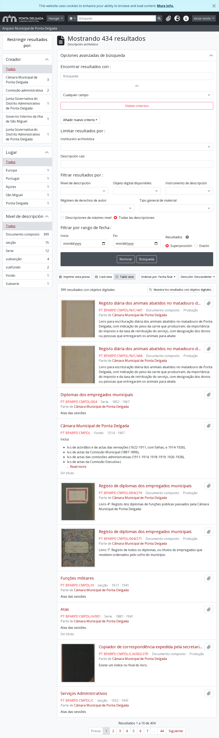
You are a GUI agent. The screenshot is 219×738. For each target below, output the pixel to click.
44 (162, 731)
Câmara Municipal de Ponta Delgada (27, 79)
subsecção (27, 260)
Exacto (204, 246)
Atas (65, 609)
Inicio (65, 235)
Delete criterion (137, 106)
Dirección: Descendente (196, 277)
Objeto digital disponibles (132, 183)
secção (27, 243)
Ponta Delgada (27, 204)
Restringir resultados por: (27, 42)
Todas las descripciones (136, 217)
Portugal (27, 179)
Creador (13, 59)
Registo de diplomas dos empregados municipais (145, 485)
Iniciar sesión (203, 18)
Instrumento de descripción (186, 183)
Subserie (27, 284)
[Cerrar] (214, 5)
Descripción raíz (73, 156)
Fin (115, 235)
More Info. (165, 6)
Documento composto (27, 235)
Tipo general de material (158, 200)
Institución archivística (77, 139)
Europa (27, 171)
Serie (27, 251)
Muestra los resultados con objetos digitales (180, 290)
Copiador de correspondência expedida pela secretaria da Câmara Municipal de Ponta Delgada (151, 646)
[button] (168, 18)
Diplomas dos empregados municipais (97, 394)
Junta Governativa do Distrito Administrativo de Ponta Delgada (27, 103)
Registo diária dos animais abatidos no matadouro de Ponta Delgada (151, 303)
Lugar (11, 152)
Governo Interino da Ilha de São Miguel (27, 118)
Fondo (27, 276)
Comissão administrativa (27, 91)
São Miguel (27, 196)
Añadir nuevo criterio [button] (79, 120)
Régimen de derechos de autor (84, 200)
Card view (103, 277)
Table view (124, 277)
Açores (27, 187)
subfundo (27, 268)
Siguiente (176, 731)
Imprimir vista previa (74, 277)
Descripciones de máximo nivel (88, 217)
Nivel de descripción (24, 216)
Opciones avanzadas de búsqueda (93, 55)
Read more (78, 466)
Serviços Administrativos (84, 693)
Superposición (181, 246)
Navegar (54, 18)
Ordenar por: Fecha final (157, 277)
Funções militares (77, 578)
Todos (10, 69)
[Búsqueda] (116, 18)
